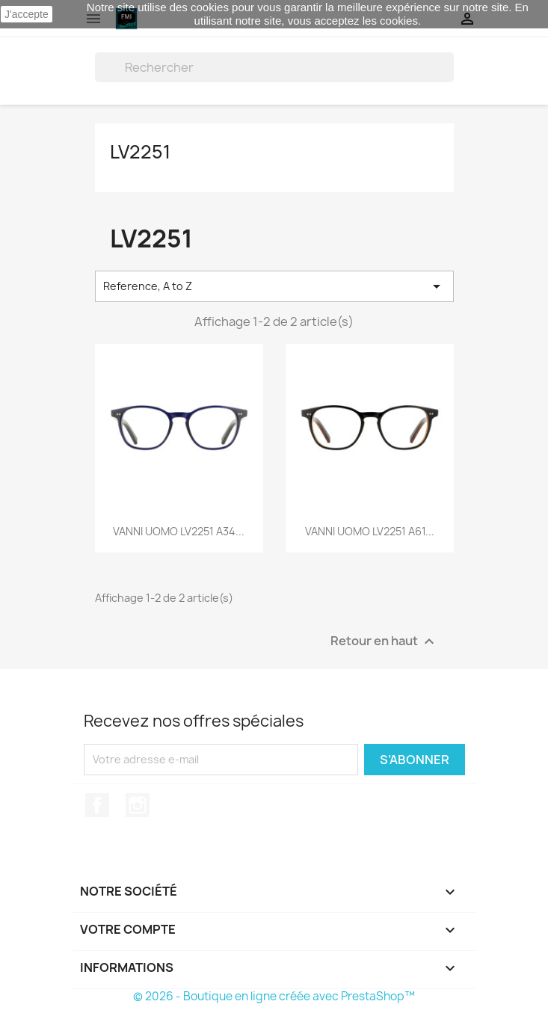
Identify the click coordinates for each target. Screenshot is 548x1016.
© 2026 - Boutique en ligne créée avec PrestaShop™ (274, 996)
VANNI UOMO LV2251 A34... (178, 531)
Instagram (138, 805)
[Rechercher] (274, 67)
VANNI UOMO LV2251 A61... (369, 531)
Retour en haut (384, 641)
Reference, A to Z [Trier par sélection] (274, 286)
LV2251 (140, 151)
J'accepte (26, 14)
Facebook (97, 805)
